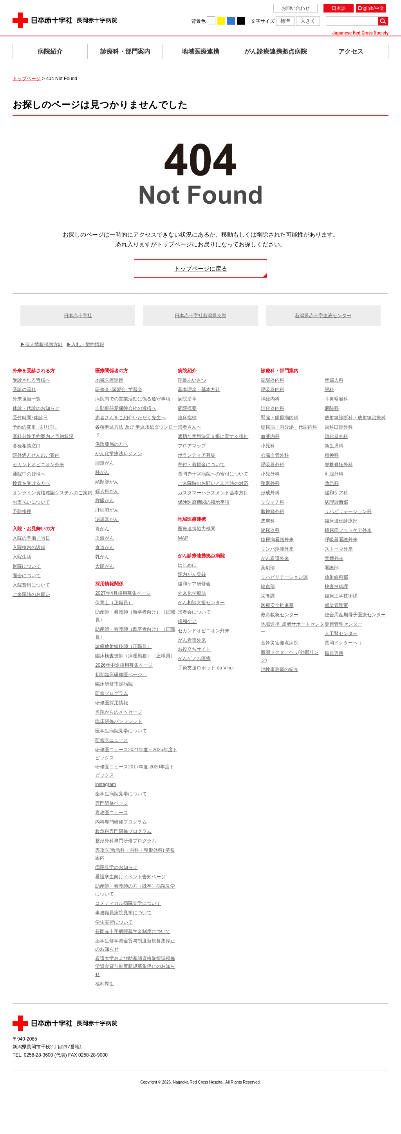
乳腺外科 (334, 474)
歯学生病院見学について (121, 794)
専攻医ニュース (111, 812)
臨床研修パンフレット (118, 721)
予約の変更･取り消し (35, 427)
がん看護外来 (192, 640)
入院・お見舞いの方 (34, 528)
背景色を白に (211, 20)
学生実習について (114, 922)
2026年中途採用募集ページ (124, 665)
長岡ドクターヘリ (343, 643)
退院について (27, 566)
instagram (105, 784)
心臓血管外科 (275, 455)
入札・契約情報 (87, 344)
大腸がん (104, 566)
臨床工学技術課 (341, 596)
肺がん (102, 472)
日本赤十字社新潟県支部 (200, 315)
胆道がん (104, 463)
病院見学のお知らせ (116, 867)
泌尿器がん (107, 519)
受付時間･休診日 (30, 417)
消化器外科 (336, 436)
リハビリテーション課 (284, 577)
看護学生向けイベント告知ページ (130, 876)
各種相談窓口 (27, 446)
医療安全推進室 (277, 605)
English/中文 (371, 8)
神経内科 (270, 399)
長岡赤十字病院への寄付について (213, 474)
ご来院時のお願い (31, 594)
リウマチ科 (272, 502)
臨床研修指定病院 (114, 684)
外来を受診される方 (34, 370)
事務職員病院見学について (123, 912)
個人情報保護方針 (44, 344)
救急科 (332, 483)
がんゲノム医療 (194, 658)
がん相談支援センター (201, 602)
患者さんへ (189, 427)
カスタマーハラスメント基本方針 (213, 492)
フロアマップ (192, 446)
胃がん (102, 528)
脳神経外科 (272, 511)
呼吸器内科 (272, 389)
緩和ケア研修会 (194, 584)
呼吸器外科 (272, 464)
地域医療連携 (200, 51)
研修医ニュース (111, 740)
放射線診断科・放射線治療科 (355, 417)
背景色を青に (231, 20)
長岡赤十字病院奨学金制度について (132, 931)
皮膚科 (268, 521)
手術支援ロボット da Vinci (205, 668)
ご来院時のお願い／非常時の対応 (213, 483)
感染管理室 (336, 605)
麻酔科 (332, 408)
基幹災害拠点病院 (279, 643)
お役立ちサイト (194, 649)
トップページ (27, 78)
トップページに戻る (200, 268)
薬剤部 (268, 568)
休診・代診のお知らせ (36, 408)
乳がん (102, 557)
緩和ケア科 (336, 492)
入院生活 (22, 557)
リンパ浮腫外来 (277, 549)
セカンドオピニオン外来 (38, 464)
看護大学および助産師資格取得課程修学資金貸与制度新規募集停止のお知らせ (135, 966)
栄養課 (268, 596)
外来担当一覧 (27, 399)
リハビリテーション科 (348, 511)
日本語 (339, 8)
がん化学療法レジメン (118, 453)
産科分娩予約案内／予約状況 (43, 436)
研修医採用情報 (111, 702)
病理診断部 (336, 502)
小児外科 (270, 474)
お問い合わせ (296, 8)
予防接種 (22, 511)
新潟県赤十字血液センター (323, 315)
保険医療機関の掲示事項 (203, 502)
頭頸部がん (107, 481)
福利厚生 (104, 984)
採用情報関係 (111, 584)
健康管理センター (343, 624)
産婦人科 (334, 380)
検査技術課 (336, 586)
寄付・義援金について (201, 464)
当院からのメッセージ (118, 712)
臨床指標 (187, 417)
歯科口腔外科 (339, 427)
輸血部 (268, 586)
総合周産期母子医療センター (355, 614)
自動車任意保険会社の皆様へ (125, 408)
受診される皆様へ (31, 380)
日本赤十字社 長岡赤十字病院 (65, 20)
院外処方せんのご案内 (36, 455)
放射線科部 (336, 577)
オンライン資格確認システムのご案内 (52, 492)
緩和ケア (187, 621)
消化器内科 (272, 408)
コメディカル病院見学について (128, 903)
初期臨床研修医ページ (121, 674)
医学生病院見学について (121, 731)
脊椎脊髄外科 (339, 464)
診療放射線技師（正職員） (123, 646)
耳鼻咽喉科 (336, 399)
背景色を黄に (221, 20)
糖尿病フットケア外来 (348, 530)
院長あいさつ (192, 380)
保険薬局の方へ (111, 444)
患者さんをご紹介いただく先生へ (130, 417)
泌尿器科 (270, 530)
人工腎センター (341, 633)
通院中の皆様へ (29, 474)
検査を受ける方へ (31, 483)
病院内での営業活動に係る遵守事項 (132, 399)
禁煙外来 (334, 558)
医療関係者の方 (111, 370)
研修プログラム (111, 693)
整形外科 (270, 483)
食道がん (104, 547)
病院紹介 (50, 51)
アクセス (350, 51)
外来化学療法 (192, 593)
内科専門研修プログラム (121, 822)
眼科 (329, 389)
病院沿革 (187, 399)
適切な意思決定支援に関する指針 (213, 436)
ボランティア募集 (196, 455)
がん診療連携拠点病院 (275, 51)
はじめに (187, 565)
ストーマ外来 (339, 549)
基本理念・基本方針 (199, 389)
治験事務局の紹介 (279, 669)
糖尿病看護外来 (277, 539)
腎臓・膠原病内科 (279, 417)
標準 (285, 21)
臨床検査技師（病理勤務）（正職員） (135, 656)
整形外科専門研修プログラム (125, 840)
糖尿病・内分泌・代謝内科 (289, 427)
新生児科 (334, 446)
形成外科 (270, 492)
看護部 (332, 568)
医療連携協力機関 (196, 528)
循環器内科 (272, 380)
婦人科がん (107, 491)
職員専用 (334, 653)
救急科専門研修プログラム (123, 831)
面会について (27, 575)
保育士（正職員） (114, 602)
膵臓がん (104, 500)
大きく (308, 21)
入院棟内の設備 (29, 547)
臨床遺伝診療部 (341, 521)
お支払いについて (31, 502)
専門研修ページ (111, 803)
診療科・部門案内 (125, 51)
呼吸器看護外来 (341, 539)
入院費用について (31, 585)
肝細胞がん (107, 510)
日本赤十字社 (78, 315)
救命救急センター (279, 614)
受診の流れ (24, 389)
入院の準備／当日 (31, 538)
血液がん (104, 538)
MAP (183, 538)
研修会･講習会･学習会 (118, 389)
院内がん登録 (192, 574)
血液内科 (270, 436)
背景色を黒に (241, 20)
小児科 (268, 446)
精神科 (332, 455)
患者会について (194, 612)
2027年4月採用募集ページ (122, 593)
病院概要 (187, 408)
